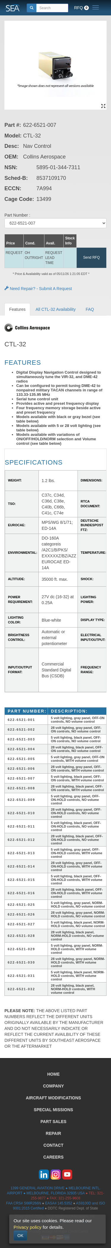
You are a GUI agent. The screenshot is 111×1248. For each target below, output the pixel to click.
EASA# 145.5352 (58, 1203)
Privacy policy (27, 1227)
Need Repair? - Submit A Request (38, 288)
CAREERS (53, 1157)
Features (17, 309)
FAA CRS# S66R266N (23, 1203)
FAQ (90, 309)
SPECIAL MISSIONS (53, 1109)
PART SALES (54, 1121)
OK (20, 1235)
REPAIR (53, 1133)
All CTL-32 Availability (55, 309)
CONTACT (53, 1145)
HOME (53, 1074)
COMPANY (53, 1086)
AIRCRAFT (53, 1097)
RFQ (81, 7)
